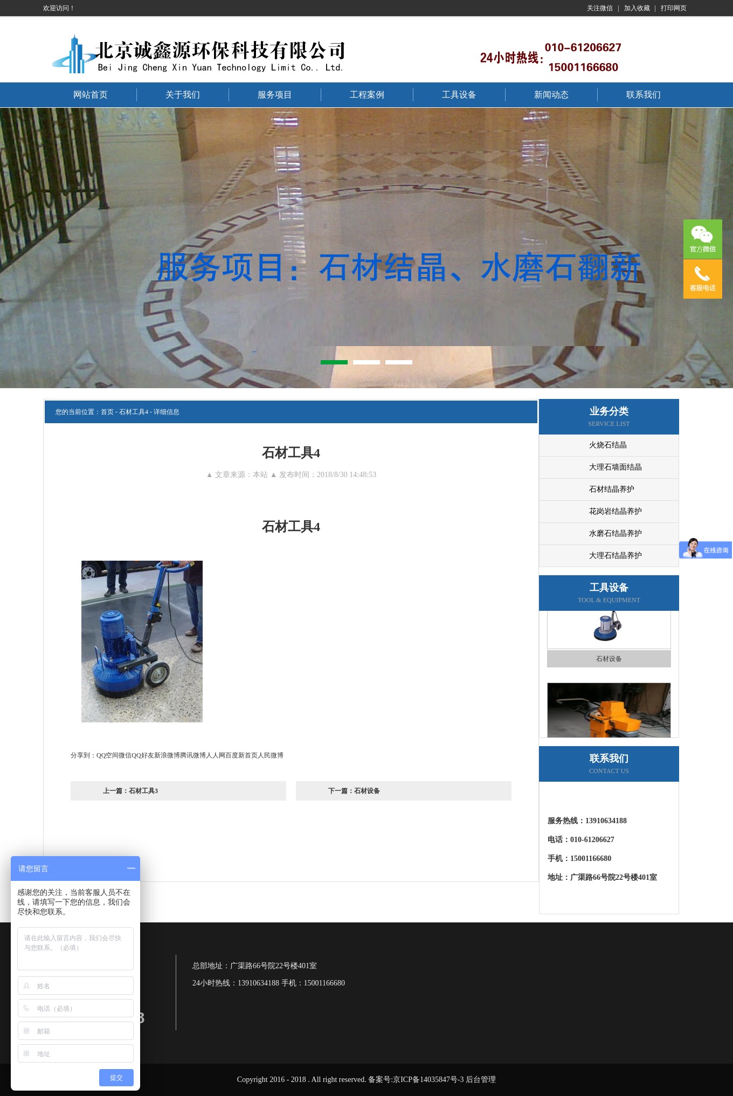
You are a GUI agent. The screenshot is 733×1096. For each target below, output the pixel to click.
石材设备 (367, 791)
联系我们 (643, 94)
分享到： (83, 755)
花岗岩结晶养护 (615, 511)
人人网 (215, 755)
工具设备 (459, 94)
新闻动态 (551, 94)
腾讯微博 (193, 755)
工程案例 (367, 94)
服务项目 (275, 94)
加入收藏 (637, 8)
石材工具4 (133, 412)
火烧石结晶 (608, 445)
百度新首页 (241, 755)
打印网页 (674, 8)
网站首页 (90, 94)
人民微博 (270, 755)
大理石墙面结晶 (615, 467)
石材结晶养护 (611, 489)
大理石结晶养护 (615, 556)
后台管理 (481, 1080)
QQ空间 (107, 755)
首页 (107, 412)
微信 (125, 755)
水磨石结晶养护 (615, 533)
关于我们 (182, 94)
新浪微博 (167, 755)
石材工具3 (143, 791)
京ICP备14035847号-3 (428, 1080)
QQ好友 (143, 755)
